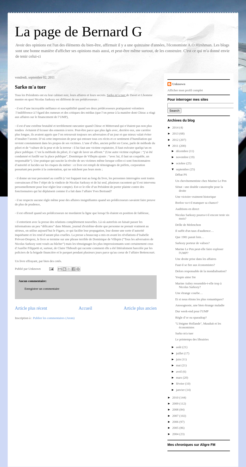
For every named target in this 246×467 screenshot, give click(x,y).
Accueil (85, 308)
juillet (180, 353)
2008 (175, 409)
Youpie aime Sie (185, 277)
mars (179, 377)
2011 (175, 145)
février (180, 383)
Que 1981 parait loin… (189, 237)
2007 (175, 416)
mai (179, 365)
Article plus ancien (140, 308)
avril (179, 371)
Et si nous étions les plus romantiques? (199, 299)
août (179, 347)
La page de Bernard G (78, 31)
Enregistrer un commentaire (42, 288)
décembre (182, 151)
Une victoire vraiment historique (195, 196)
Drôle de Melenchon (188, 225)
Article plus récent (31, 308)
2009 (175, 403)
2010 (175, 397)
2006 (175, 422)
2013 (175, 133)
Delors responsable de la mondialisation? (201, 271)
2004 (175, 434)
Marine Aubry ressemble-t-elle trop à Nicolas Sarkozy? (198, 285)
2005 (175, 428)
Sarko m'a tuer (30, 87)
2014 (175, 127)
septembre (183, 169)
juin (179, 359)
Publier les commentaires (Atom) (53, 318)
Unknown (178, 84)
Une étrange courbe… (189, 293)
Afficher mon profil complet (185, 90)
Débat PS (181, 174)
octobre (181, 163)
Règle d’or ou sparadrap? (191, 317)
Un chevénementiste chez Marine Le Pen (200, 181)
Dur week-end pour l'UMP (191, 311)
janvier (180, 390)
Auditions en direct (187, 209)
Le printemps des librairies (192, 339)
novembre (182, 157)
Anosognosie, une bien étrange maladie (199, 305)
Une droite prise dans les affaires (195, 259)
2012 (175, 139)
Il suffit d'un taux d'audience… (194, 231)
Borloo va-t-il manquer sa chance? (196, 202)
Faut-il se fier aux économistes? (195, 265)
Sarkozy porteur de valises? (192, 243)
